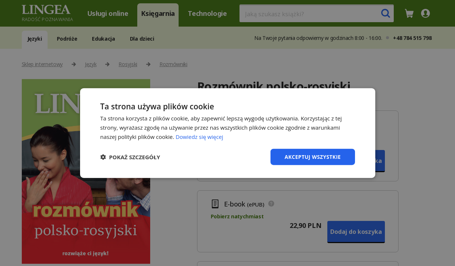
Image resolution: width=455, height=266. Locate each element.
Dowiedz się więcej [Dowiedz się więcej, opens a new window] (200, 136)
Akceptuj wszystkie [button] (312, 156)
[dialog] (227, 133)
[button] (130, 156)
